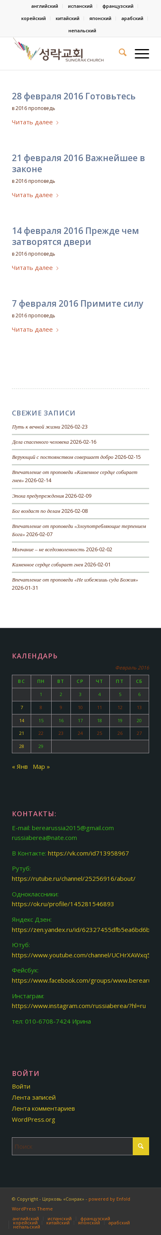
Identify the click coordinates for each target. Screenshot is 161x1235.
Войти (21, 1086)
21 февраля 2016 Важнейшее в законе (78, 163)
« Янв (20, 766)
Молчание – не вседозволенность (48, 549)
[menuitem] (45, 6)
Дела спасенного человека (40, 442)
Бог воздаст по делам (36, 511)
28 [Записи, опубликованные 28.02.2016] (21, 746)
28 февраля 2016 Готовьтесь (74, 96)
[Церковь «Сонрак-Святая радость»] (66, 53)
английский (44, 6)
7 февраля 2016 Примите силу (77, 303)
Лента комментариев (43, 1108)
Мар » (41, 766)
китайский (67, 18)
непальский (82, 30)
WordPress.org (33, 1119)
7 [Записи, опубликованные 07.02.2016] (21, 707)
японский (100, 18)
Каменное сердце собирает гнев (47, 565)
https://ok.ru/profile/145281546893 (63, 904)
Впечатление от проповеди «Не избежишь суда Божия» (75, 580)
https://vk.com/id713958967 (88, 853)
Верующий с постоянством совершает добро (62, 457)
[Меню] (138, 53)
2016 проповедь (35, 108)
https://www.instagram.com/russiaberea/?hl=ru (79, 1005)
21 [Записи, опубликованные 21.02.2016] (21, 733)
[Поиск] (119, 53)
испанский (80, 6)
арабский (132, 18)
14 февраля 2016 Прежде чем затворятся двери (75, 236)
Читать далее (35, 122)
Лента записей (34, 1097)
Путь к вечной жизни (36, 427)
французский (118, 6)
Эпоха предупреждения (38, 496)
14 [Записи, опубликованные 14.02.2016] (21, 720)
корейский (33, 18)
